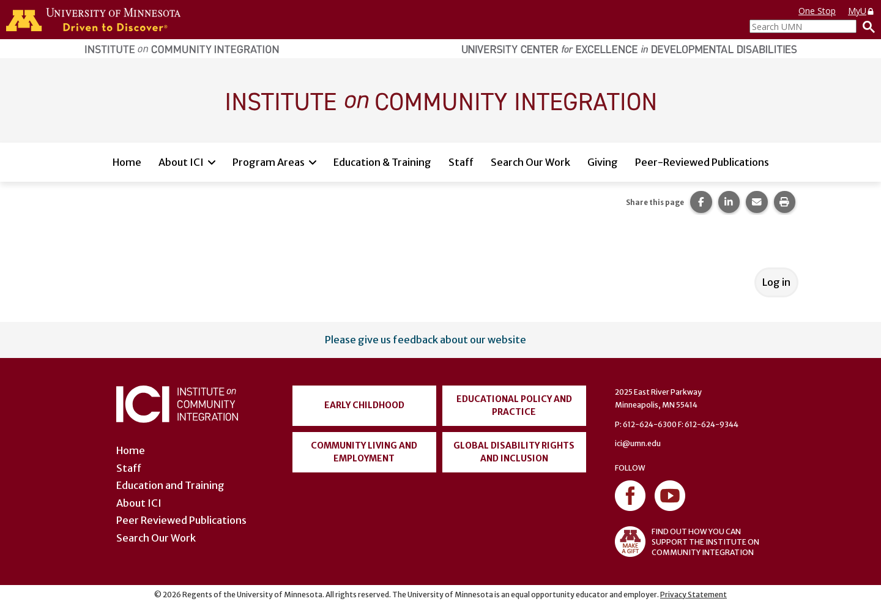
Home (127, 162)
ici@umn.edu (638, 443)
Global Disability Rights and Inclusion (513, 452)
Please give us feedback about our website (425, 340)
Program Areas (268, 162)
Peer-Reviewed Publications (702, 162)
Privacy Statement (693, 594)
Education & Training (382, 162)
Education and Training (170, 485)
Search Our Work (530, 162)
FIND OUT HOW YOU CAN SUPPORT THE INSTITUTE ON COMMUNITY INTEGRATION (687, 541)
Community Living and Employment (364, 452)
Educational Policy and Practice (514, 405)
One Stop (817, 11)
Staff (461, 162)
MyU (861, 11)
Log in (776, 282)
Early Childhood (364, 405)
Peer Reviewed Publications (181, 520)
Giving (602, 162)
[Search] (866, 26)
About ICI (181, 162)
